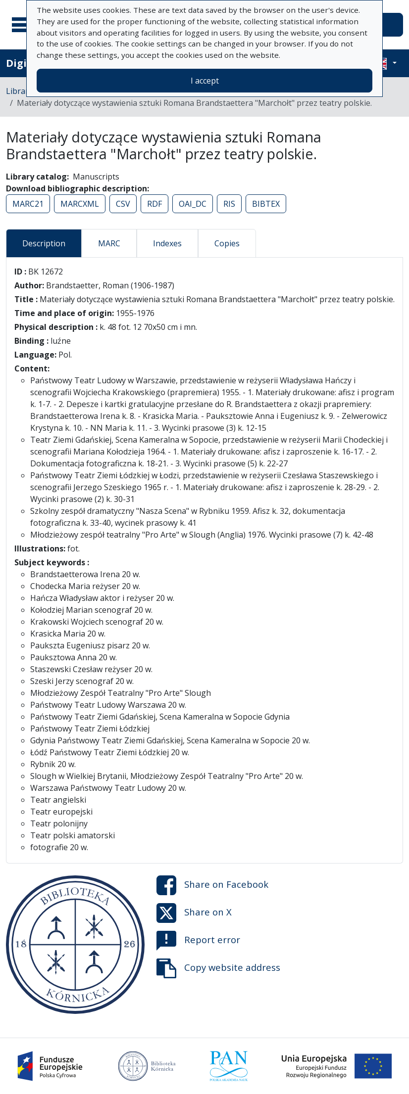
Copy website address (218, 968)
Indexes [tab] (167, 243)
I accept (205, 80)
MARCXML (79, 203)
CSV (123, 203)
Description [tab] (43, 243)
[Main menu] (24, 25)
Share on (212, 885)
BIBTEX (266, 203)
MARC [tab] (109, 243)
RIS (229, 203)
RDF (154, 203)
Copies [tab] (227, 243)
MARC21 (28, 203)
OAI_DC (192, 203)
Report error (198, 941)
